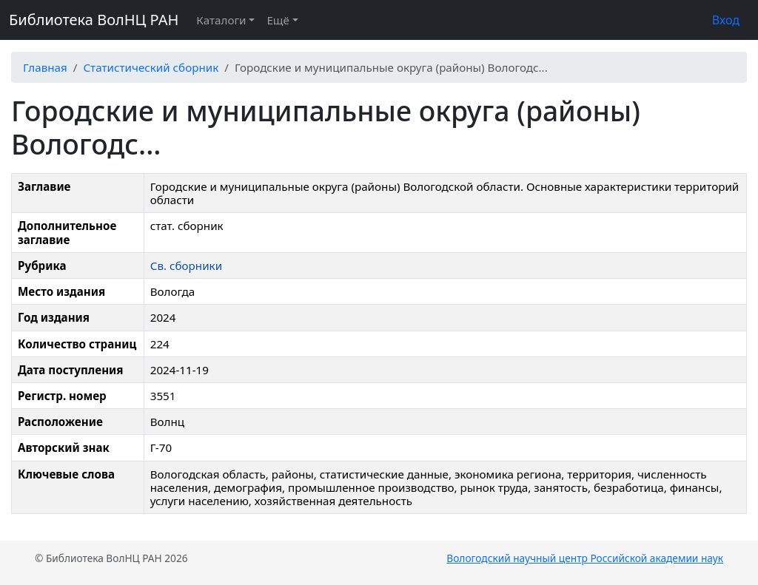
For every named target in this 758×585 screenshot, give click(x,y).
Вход (725, 20)
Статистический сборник (150, 67)
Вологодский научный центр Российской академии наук (584, 558)
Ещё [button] (277, 20)
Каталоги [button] (221, 20)
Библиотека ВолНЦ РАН (93, 20)
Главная (45, 67)
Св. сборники (186, 265)
